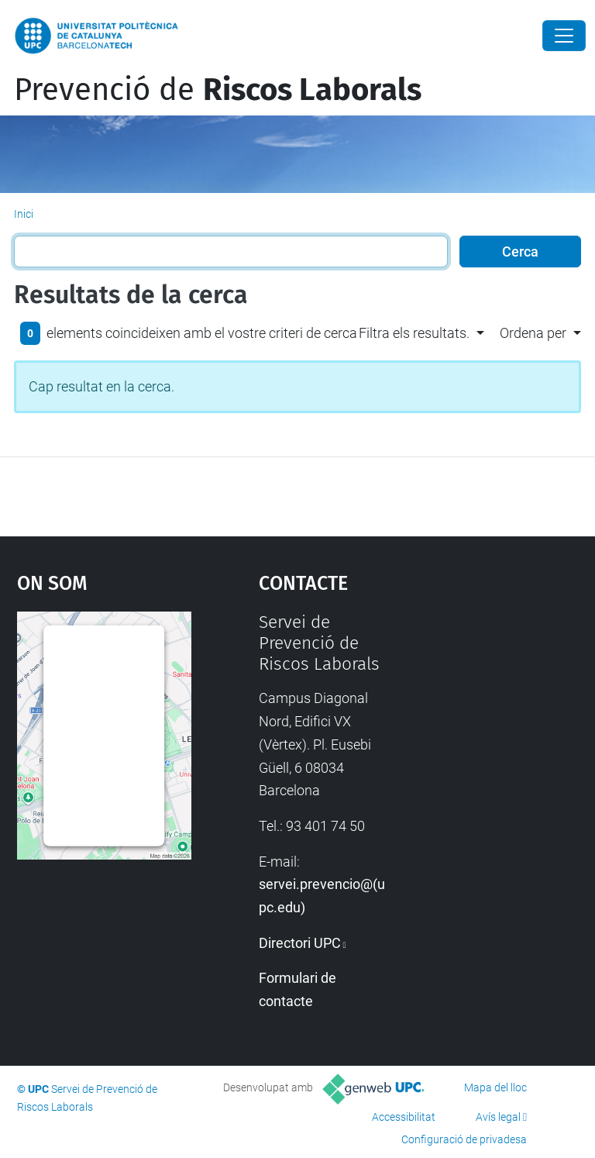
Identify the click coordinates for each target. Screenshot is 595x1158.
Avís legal (498, 1117)
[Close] (564, 35)
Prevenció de (217, 90)
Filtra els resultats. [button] (414, 333)
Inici (23, 214)
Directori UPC (300, 943)
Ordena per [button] (533, 333)
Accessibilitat (403, 1117)
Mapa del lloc (495, 1087)
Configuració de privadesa (464, 1139)
